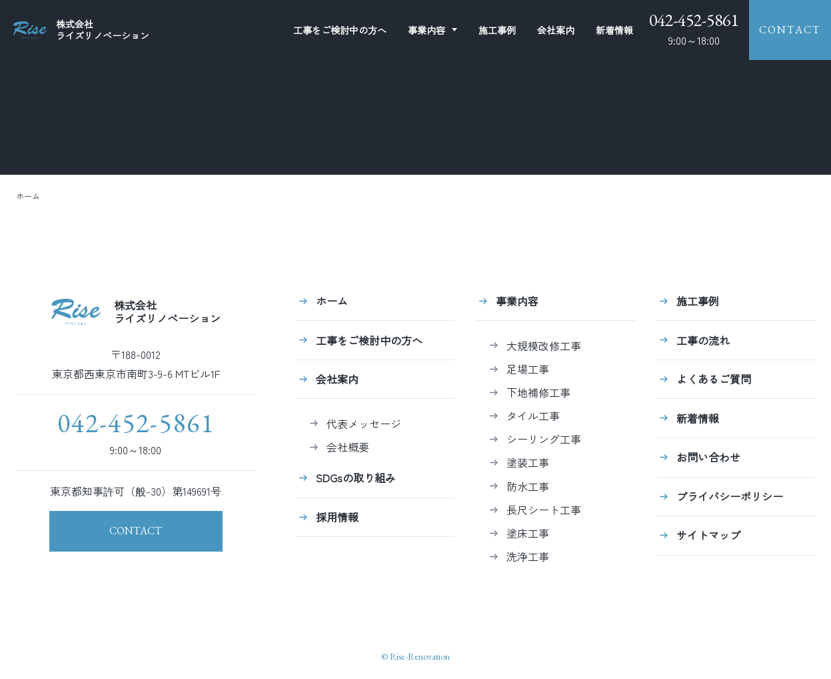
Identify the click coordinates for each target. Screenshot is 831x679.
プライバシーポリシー (729, 496)
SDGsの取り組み (356, 478)
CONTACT (790, 30)
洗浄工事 (527, 556)
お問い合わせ (708, 457)
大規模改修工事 (543, 345)
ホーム (28, 195)
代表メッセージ (364, 424)
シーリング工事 (543, 439)
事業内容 (426, 30)
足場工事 (527, 369)
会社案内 (555, 30)
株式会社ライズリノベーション (136, 312)
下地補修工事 (538, 392)
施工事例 (497, 30)
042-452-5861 (693, 20)
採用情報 (337, 517)
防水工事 (527, 486)
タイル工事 (533, 416)
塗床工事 (527, 533)
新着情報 (614, 30)
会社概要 (348, 447)
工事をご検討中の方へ (369, 340)
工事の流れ (703, 340)
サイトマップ (708, 535)
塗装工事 (527, 462)
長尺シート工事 (543, 510)
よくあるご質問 (713, 379)
